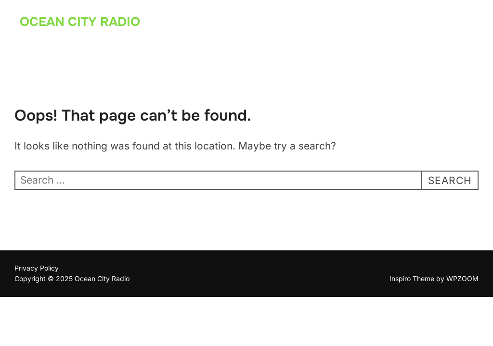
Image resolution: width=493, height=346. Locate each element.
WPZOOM (462, 278)
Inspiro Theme (411, 278)
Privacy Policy (36, 268)
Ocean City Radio (80, 22)
